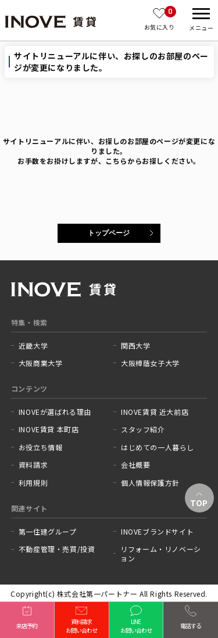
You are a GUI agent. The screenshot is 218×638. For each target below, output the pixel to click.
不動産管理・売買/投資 (57, 549)
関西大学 (135, 345)
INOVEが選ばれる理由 (55, 412)
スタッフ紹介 (143, 429)
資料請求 (33, 464)
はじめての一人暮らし (157, 447)
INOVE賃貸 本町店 (49, 429)
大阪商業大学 (41, 363)
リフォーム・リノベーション (160, 553)
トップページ (109, 233)
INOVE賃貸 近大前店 (154, 412)
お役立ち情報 (41, 447)
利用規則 (33, 483)
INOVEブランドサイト (157, 531)
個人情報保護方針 (150, 483)
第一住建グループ (48, 531)
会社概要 (135, 464)
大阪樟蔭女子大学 (150, 363)
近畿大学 (33, 345)
